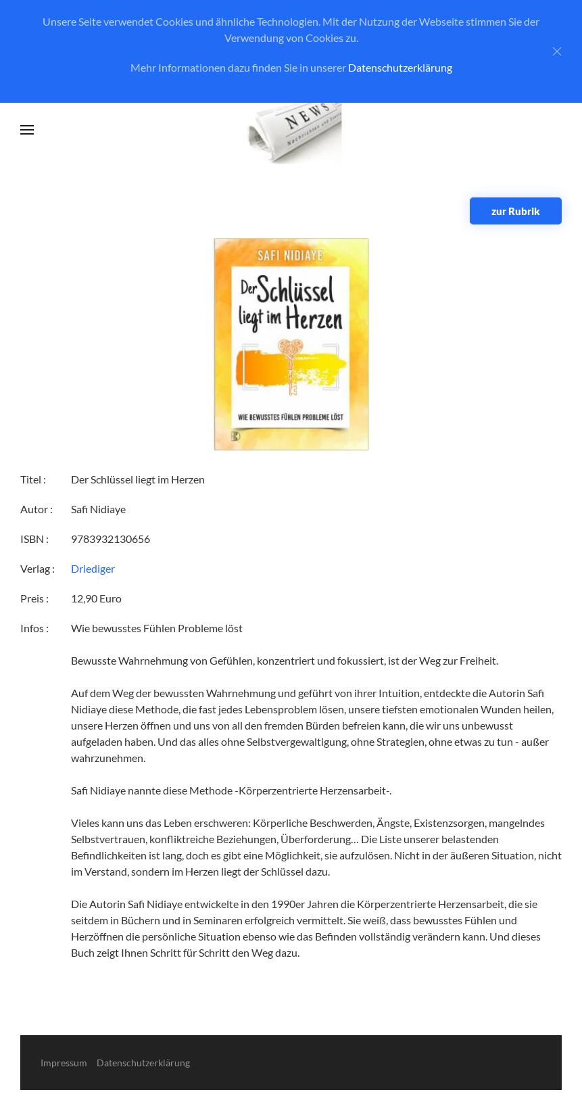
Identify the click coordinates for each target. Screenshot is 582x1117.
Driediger (93, 568)
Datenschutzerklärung (400, 67)
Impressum (64, 1062)
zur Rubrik (515, 211)
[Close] (557, 51)
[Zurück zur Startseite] (291, 130)
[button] (27, 130)
